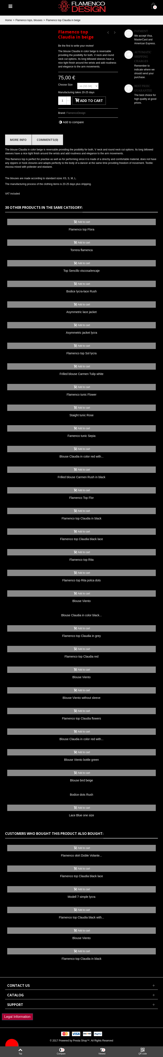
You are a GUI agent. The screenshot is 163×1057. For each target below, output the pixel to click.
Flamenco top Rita (81, 559)
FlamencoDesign (76, 113)
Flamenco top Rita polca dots (81, 580)
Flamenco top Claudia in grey (81, 636)
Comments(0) (47, 140)
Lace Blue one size (81, 815)
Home (8, 20)
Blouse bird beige (81, 780)
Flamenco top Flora (81, 229)
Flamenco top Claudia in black (81, 518)
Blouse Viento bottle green (81, 759)
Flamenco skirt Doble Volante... (81, 855)
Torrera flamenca (81, 250)
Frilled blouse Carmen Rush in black (81, 477)
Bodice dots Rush (81, 794)
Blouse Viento (81, 601)
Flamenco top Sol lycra (81, 353)
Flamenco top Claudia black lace (81, 539)
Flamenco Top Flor (81, 497)
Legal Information (17, 1016)
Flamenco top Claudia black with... (81, 917)
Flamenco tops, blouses (28, 20)
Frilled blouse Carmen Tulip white (82, 374)
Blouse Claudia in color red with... (81, 456)
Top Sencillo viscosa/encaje (81, 270)
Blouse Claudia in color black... (81, 615)
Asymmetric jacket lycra (81, 332)
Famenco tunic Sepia (81, 436)
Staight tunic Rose (81, 415)
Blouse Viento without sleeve (82, 697)
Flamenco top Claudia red (81, 656)
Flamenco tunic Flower (82, 394)
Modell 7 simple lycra (82, 896)
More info (18, 140)
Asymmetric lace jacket (81, 312)
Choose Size (65, 84)
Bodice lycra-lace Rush (81, 291)
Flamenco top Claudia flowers (81, 718)
